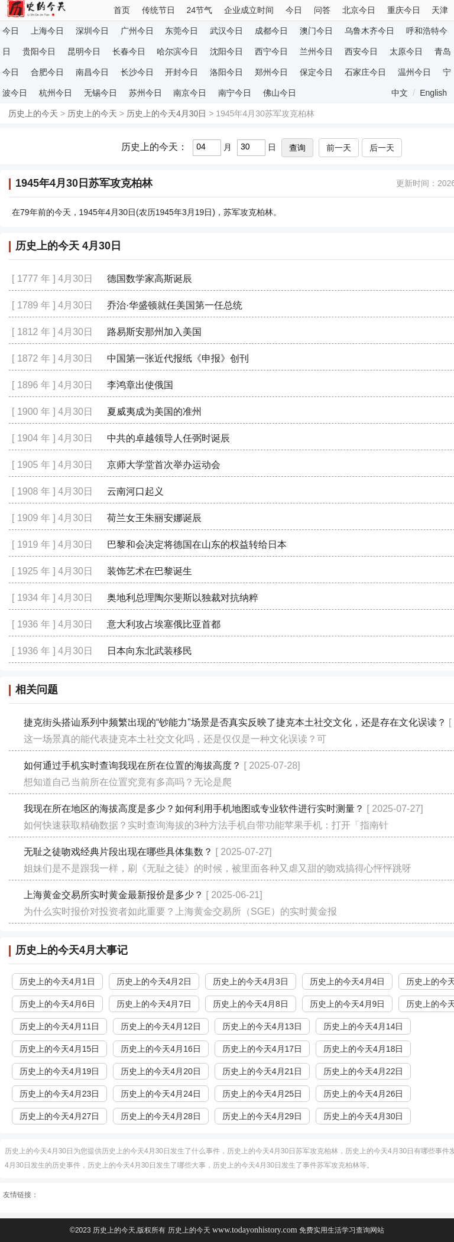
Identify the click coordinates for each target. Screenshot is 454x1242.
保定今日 (316, 72)
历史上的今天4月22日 (363, 1071)
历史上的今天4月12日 (160, 1026)
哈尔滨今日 (177, 51)
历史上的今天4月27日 (59, 1116)
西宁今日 (271, 51)
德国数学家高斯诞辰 (149, 279)
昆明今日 (83, 51)
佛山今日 (279, 92)
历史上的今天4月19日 (59, 1071)
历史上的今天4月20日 (160, 1071)
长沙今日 (137, 72)
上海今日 (47, 30)
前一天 (338, 147)
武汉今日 (226, 30)
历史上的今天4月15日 (59, 1049)
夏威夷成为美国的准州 (154, 412)
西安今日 (361, 51)
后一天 (381, 147)
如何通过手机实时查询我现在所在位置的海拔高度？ (132, 765)
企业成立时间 (249, 10)
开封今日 (181, 72)
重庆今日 (403, 10)
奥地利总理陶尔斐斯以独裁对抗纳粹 (182, 598)
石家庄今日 (365, 72)
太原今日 (406, 51)
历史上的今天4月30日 (166, 113)
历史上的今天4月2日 (154, 981)
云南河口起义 (135, 491)
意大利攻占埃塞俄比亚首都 (163, 624)
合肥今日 (47, 72)
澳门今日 (316, 30)
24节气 (200, 10)
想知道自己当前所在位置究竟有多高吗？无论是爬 (128, 782)
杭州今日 (55, 92)
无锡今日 (100, 92)
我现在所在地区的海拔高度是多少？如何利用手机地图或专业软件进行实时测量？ (194, 809)
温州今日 (414, 72)
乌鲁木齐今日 (369, 30)
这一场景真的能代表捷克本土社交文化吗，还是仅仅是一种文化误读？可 (175, 739)
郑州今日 (271, 72)
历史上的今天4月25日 (262, 1093)
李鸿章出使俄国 (140, 385)
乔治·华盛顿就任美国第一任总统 (174, 305)
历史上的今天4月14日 (363, 1026)
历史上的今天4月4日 (347, 981)
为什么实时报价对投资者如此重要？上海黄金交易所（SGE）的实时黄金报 (180, 911)
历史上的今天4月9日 (347, 1004)
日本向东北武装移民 (149, 651)
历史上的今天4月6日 (57, 1004)
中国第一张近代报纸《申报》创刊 (178, 358)
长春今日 (128, 51)
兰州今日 (316, 51)
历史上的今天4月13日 (262, 1026)
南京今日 (189, 92)
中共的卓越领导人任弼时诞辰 (168, 438)
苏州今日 (145, 92)
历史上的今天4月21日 (262, 1071)
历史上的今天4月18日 (363, 1049)
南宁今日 (234, 92)
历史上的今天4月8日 (250, 1004)
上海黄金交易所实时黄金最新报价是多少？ (113, 895)
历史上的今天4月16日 (160, 1049)
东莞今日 (181, 30)
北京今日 (358, 10)
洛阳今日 (226, 72)
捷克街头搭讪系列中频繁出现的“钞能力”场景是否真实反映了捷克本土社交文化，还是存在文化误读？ (235, 722)
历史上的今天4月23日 (59, 1093)
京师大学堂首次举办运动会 (163, 465)
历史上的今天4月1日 (57, 981)
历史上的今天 (33, 113)
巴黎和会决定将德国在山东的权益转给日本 (197, 544)
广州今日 (137, 30)
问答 (322, 10)
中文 (399, 92)
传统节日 (158, 10)
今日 (294, 10)
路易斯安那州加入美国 (154, 332)
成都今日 (271, 30)
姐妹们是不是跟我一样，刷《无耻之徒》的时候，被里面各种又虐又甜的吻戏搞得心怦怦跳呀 (217, 868)
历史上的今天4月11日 (59, 1026)
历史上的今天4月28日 (160, 1116)
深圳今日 (92, 30)
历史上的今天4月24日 (160, 1093)
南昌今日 (92, 72)
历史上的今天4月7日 (154, 1004)
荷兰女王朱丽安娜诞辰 (154, 518)
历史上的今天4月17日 (262, 1049)
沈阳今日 (226, 51)
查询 (297, 147)
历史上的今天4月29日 (262, 1116)
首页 (122, 10)
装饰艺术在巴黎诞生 (149, 571)
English (433, 92)
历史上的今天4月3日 (250, 981)
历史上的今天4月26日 (363, 1093)
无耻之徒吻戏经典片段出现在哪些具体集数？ (118, 852)
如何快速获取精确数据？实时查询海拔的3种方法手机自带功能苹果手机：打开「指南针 (206, 825)
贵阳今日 (39, 51)
